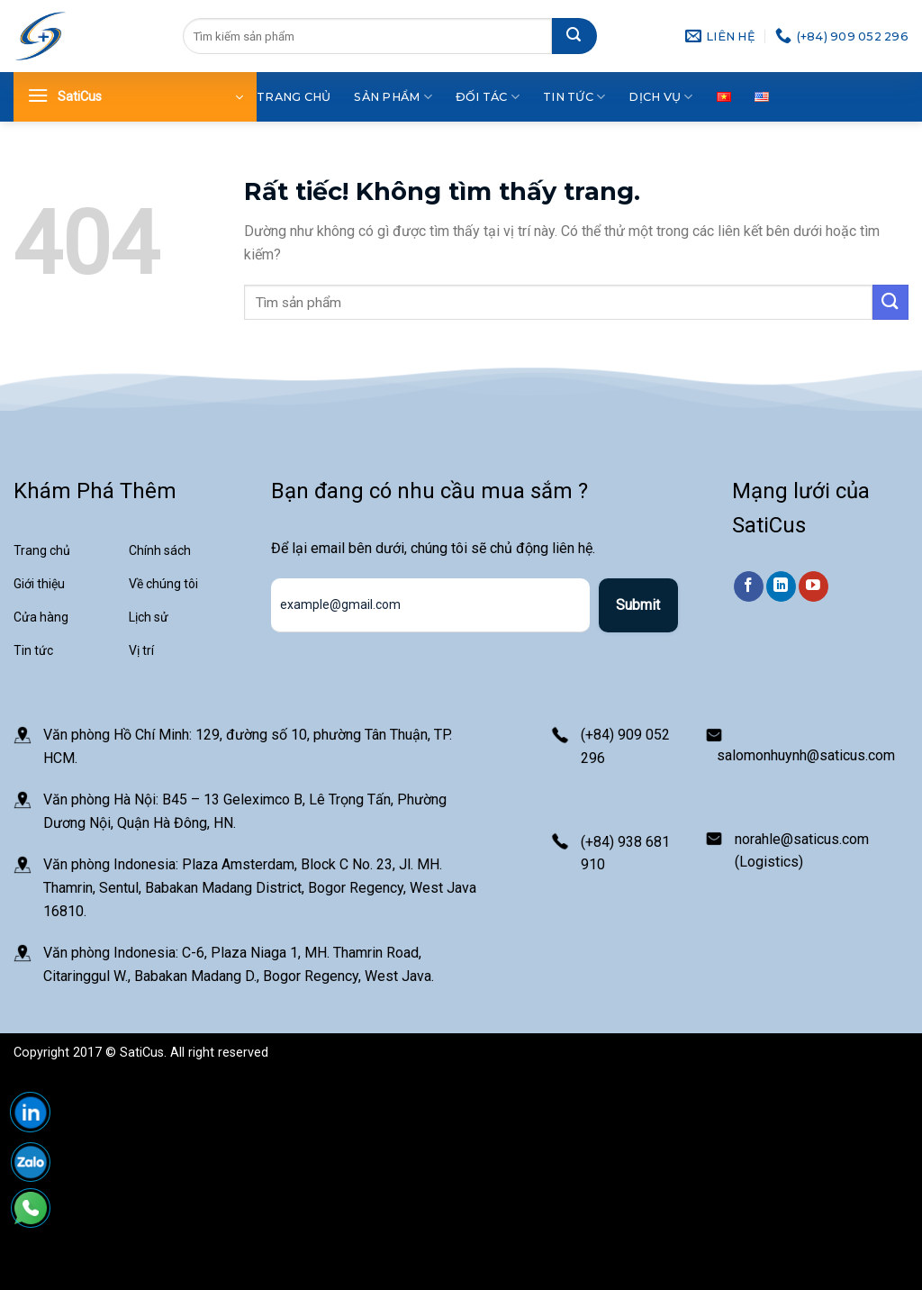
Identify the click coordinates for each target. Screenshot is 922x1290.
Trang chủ (293, 97)
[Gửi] (574, 36)
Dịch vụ (660, 96)
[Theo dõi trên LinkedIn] (781, 586)
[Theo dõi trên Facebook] (749, 586)
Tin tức (574, 96)
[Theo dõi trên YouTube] (813, 586)
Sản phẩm (393, 96)
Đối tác (488, 96)
